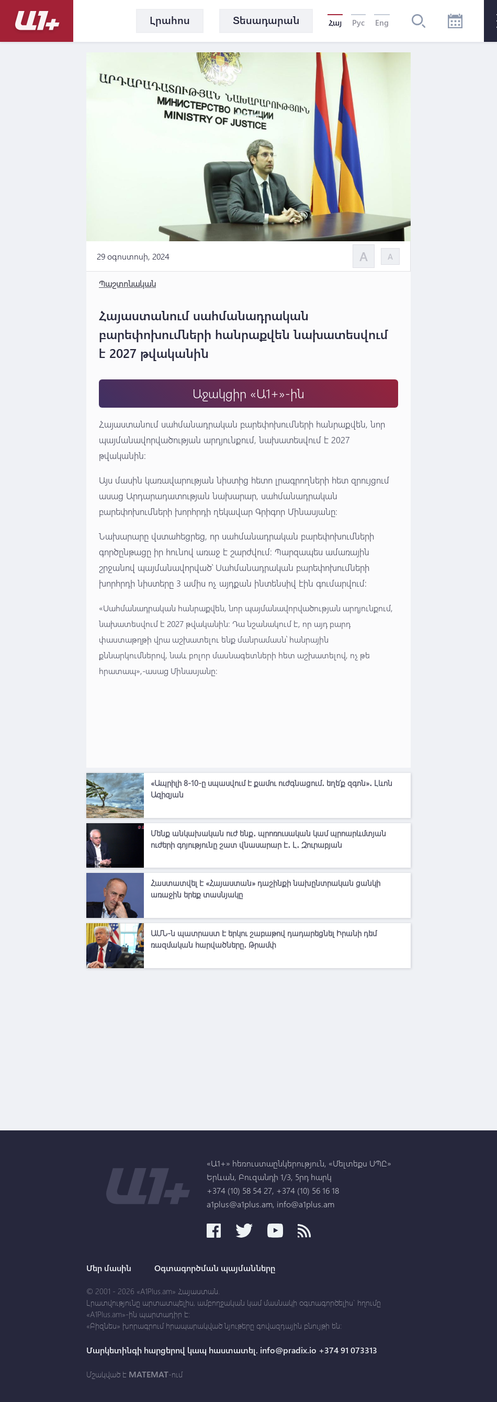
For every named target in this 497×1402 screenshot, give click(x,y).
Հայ (335, 22)
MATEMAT (148, 1374)
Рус (358, 22)
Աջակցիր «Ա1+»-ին (248, 393)
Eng (382, 22)
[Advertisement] (248, 1046)
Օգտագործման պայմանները (214, 1268)
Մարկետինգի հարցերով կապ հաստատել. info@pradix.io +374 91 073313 (231, 1350)
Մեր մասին (108, 1268)
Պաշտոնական (127, 283)
